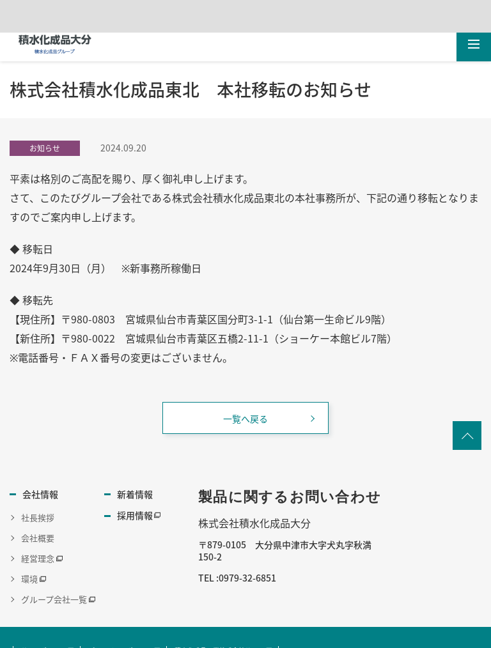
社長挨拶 (37, 512)
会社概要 (37, 532)
